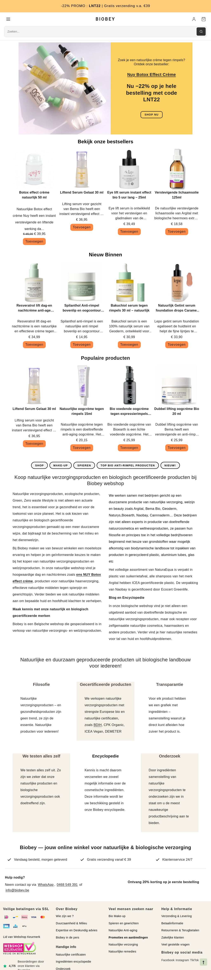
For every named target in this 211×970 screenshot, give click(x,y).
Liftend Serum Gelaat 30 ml (81, 192)
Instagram (182, 960)
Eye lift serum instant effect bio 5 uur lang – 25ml (129, 195)
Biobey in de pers (67, 937)
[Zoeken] (201, 32)
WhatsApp (46, 885)
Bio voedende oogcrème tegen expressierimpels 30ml (129, 412)
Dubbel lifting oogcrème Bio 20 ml (176, 411)
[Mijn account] (194, 19)
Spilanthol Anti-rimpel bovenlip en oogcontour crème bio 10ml (82, 308)
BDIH (98, 725)
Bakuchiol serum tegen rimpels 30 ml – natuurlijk (129, 308)
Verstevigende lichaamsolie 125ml (177, 195)
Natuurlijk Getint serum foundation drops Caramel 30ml (177, 308)
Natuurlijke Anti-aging (123, 930)
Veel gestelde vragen (175, 944)
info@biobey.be (17, 890)
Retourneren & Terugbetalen (180, 930)
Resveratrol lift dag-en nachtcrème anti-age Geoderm (34, 308)
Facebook (168, 960)
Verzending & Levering (176, 916)
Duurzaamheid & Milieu (71, 923)
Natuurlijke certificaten (71, 954)
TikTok (194, 960)
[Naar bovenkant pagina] (203, 962)
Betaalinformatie (172, 923)
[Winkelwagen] (203, 19)
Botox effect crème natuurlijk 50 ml (34, 195)
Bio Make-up (117, 916)
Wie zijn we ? (65, 916)
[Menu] (8, 19)
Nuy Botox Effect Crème (151, 74)
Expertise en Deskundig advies (76, 930)
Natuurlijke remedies (122, 952)
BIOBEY (105, 19)
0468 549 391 (67, 885)
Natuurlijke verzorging (123, 944)
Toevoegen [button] (34, 241)
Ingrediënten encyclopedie (73, 961)
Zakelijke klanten (172, 937)
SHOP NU (151, 115)
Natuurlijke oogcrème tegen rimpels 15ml (82, 411)
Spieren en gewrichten (124, 923)
